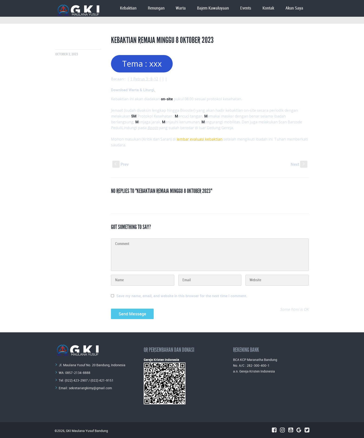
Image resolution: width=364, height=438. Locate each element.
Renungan (156, 8)
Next (299, 164)
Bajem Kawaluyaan (213, 8)
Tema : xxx (142, 63)
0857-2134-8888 (77, 372)
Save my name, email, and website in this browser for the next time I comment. (181, 295)
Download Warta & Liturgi (132, 89)
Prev (120, 164)
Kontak (268, 8)
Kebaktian (128, 8)
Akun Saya (294, 8)
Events (245, 8)
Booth (152, 127)
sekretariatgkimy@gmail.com (90, 388)
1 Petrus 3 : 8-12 (144, 79)
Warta (181, 8)
